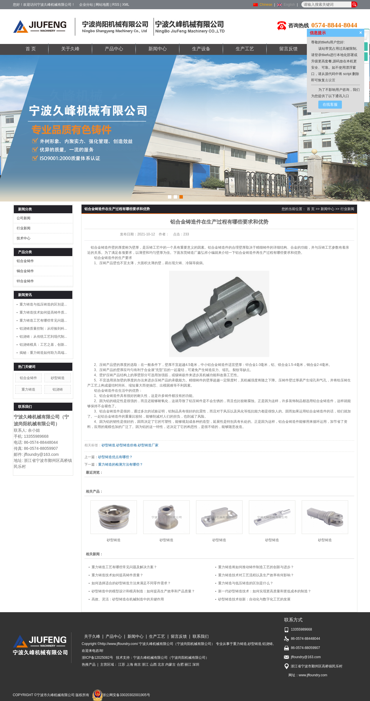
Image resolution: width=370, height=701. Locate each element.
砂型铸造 (58, 378)
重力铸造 (28, 389)
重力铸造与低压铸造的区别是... (43, 304)
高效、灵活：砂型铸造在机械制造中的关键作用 (128, 599)
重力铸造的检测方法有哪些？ (120, 464)
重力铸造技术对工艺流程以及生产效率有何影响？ (256, 575)
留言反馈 (288, 48)
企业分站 (86, 5)
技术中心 (23, 238)
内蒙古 (170, 664)
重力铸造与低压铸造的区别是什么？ (245, 583)
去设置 (330, 80)
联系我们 (201, 636)
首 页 (31, 48)
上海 (129, 664)
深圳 (195, 664)
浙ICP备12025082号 (97, 658)
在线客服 (330, 104)
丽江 (188, 664)
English (289, 5)
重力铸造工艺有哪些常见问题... (43, 320)
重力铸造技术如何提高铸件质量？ (117, 575)
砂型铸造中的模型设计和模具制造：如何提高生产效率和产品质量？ (143, 591)
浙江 (145, 664)
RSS (115, 5)
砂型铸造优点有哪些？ (115, 457)
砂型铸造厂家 (148, 445)
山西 (153, 664)
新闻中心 (157, 48)
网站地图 (102, 5)
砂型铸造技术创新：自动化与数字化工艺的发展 (254, 599)
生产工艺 (245, 48)
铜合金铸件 (25, 271)
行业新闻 (23, 228)
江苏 (121, 664)
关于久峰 (70, 48)
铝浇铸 (58, 389)
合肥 (180, 664)
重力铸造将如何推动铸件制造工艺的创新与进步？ (256, 567)
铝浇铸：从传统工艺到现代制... (43, 337)
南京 (137, 664)
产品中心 (114, 48)
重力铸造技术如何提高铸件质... (43, 312)
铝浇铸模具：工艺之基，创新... (43, 345)
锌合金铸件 (25, 281)
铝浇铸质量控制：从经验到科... (43, 329)
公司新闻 (23, 218)
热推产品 (89, 664)
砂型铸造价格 (126, 445)
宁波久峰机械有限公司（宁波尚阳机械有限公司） (171, 658)
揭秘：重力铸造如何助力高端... (43, 353)
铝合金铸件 (25, 261)
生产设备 (201, 48)
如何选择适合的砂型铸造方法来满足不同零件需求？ (131, 583)
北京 (161, 664)
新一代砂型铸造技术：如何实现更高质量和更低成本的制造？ (264, 591)
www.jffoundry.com (313, 675)
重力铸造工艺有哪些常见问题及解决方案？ (124, 567)
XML (125, 5)
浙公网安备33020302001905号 (121, 695)
